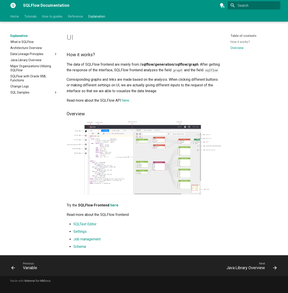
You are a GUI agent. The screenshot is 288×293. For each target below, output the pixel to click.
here (125, 100)
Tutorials (30, 16)
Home (14, 16)
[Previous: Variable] (25, 267)
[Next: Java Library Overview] (250, 267)
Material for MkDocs (38, 280)
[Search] (254, 5)
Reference (75, 16)
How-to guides (52, 16)
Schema (79, 246)
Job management (87, 239)
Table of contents (243, 36)
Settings (80, 231)
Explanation (96, 16)
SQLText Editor (85, 224)
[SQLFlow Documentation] (13, 5)
